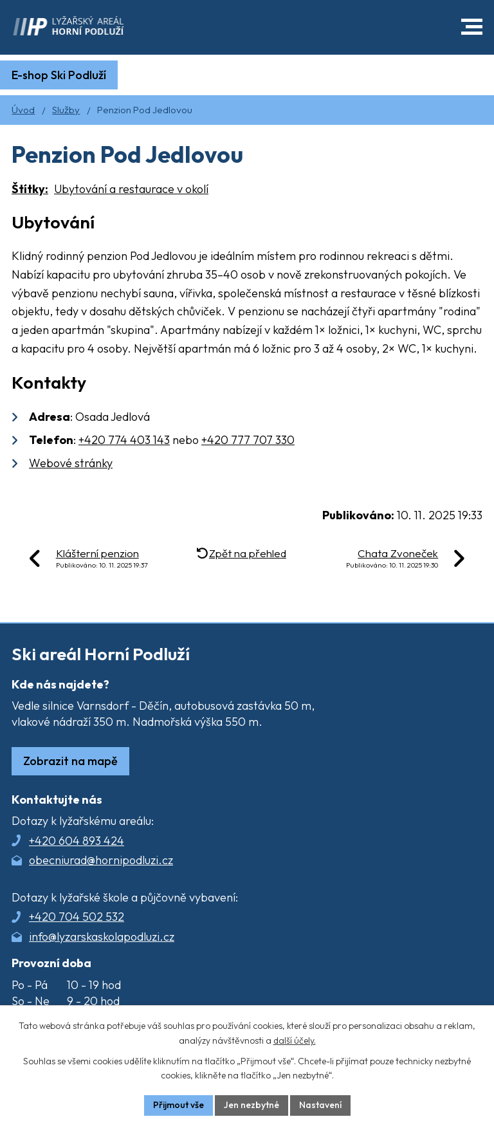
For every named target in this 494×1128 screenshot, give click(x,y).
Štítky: (30, 188)
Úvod (23, 110)
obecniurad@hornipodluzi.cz (101, 860)
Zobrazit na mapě (70, 761)
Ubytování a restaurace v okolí (131, 188)
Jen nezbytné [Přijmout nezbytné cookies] (251, 1105)
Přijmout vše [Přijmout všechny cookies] (178, 1105)
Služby (66, 110)
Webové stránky (71, 463)
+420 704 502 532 (76, 916)
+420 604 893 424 (76, 840)
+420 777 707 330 (248, 439)
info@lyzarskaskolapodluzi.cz (101, 936)
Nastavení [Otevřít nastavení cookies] (320, 1105)
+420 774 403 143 (124, 439)
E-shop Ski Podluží (59, 75)
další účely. (294, 1040)
